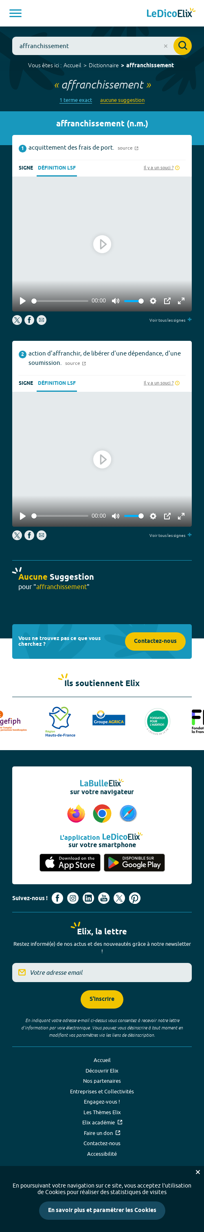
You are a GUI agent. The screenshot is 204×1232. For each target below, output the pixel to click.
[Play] (22, 300)
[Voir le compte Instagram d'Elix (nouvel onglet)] (73, 898)
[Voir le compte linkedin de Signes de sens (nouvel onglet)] (88, 898)
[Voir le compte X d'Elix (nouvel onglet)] (119, 898)
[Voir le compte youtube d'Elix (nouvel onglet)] (104, 898)
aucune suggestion (122, 100)
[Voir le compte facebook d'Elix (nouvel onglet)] (57, 898)
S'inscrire (102, 999)
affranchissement (150, 66)
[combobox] (102, 46)
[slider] (59, 301)
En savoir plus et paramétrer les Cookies (102, 1210)
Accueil (72, 65)
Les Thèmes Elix (102, 1112)
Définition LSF (57, 168)
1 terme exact (75, 100)
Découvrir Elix (102, 1070)
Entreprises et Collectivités (102, 1091)
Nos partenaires (102, 1080)
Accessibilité (102, 1153)
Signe (26, 168)
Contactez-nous (155, 641)
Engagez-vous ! (102, 1101)
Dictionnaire (104, 65)
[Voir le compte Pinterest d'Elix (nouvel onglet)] (134, 898)
